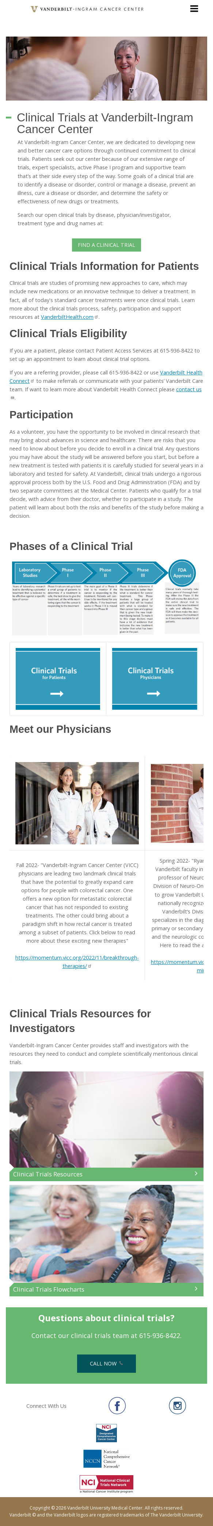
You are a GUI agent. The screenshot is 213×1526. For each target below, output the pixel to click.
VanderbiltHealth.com (70, 316)
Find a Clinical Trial (106, 244)
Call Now (106, 1363)
